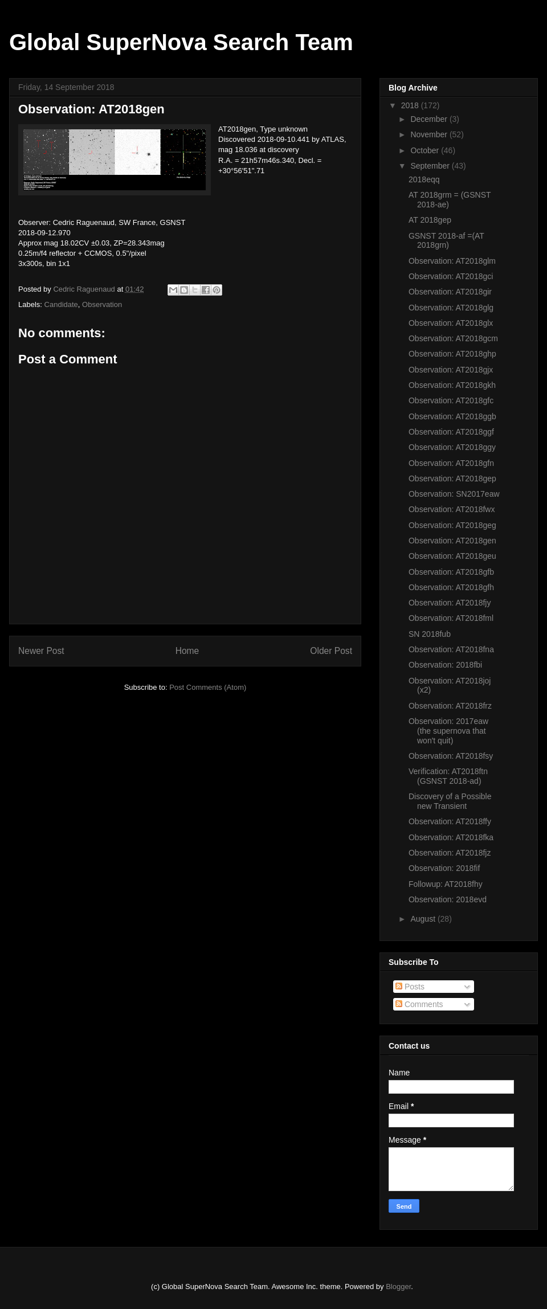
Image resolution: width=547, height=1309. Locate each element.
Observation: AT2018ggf (451, 431)
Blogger (398, 1286)
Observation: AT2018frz (450, 705)
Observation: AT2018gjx (451, 369)
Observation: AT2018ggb (452, 416)
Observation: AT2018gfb (451, 571)
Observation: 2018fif (444, 868)
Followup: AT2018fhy (446, 884)
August (423, 918)
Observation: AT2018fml (451, 618)
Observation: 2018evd (448, 899)
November (429, 134)
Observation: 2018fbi (445, 664)
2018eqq (424, 179)
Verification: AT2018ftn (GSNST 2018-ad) (448, 776)
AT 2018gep (430, 219)
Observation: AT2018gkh (452, 385)
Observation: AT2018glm (452, 260)
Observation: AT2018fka (451, 837)
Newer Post (41, 651)
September (430, 165)
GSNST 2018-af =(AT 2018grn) (446, 240)
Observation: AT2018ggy (452, 447)
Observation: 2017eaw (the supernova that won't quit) (448, 731)
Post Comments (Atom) (207, 687)
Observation (102, 304)
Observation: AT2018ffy (450, 821)
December (429, 119)
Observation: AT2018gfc (451, 400)
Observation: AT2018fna (451, 649)
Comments (419, 1004)
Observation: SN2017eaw (454, 493)
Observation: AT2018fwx (452, 509)
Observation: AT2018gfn (451, 463)
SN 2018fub (430, 634)
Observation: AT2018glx (451, 323)
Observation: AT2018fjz (450, 852)
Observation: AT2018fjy (450, 602)
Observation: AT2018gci (451, 276)
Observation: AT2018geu (452, 556)
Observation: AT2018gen (452, 540)
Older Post (331, 651)
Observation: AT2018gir (450, 291)
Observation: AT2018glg (451, 307)
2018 (411, 105)
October (425, 150)
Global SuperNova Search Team (181, 42)
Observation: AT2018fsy (451, 755)
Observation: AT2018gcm (453, 338)
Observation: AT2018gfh (451, 587)
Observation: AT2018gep (452, 478)
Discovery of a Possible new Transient (450, 801)
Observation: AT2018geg (452, 525)
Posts (409, 986)
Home (187, 651)
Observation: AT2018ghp (452, 353)
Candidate (61, 304)
